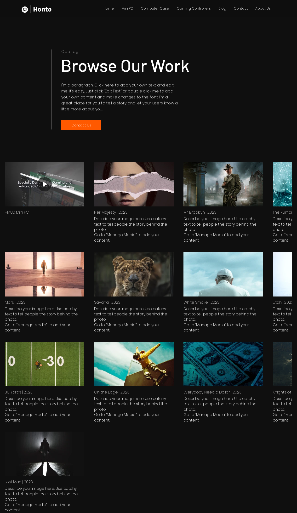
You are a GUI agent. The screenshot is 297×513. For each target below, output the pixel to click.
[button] (127, 8)
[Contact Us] (81, 125)
